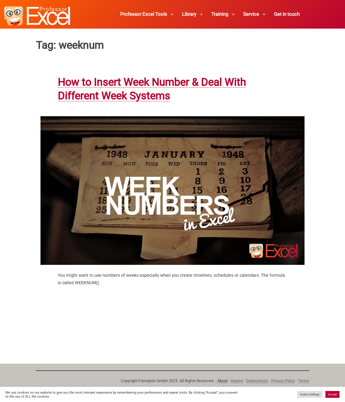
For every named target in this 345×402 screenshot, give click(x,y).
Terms (303, 380)
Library (189, 14)
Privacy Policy (283, 380)
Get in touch (287, 14)
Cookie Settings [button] (309, 394)
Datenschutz (257, 380)
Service (251, 14)
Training (219, 14)
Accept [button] (332, 394)
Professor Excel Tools (143, 14)
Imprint (237, 380)
